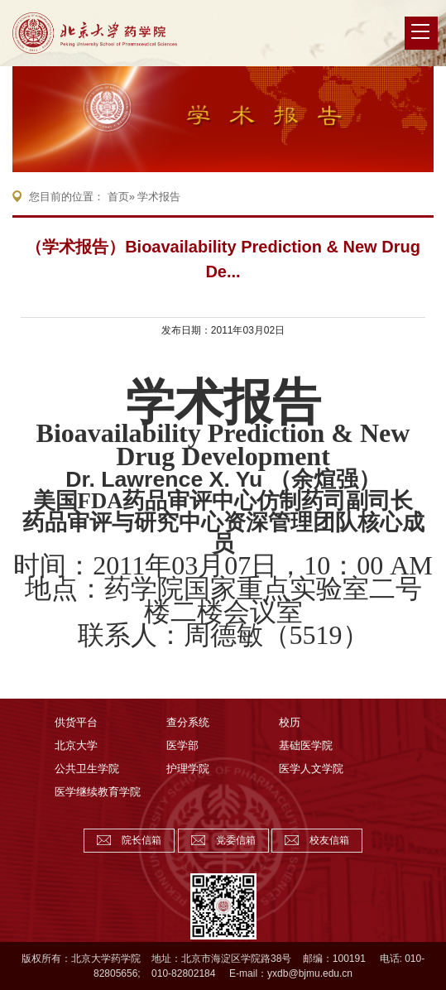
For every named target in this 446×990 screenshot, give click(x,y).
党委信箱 (236, 840)
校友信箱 (329, 840)
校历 (289, 722)
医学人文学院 (311, 768)
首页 (118, 196)
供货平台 (76, 722)
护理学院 (187, 768)
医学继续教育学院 (98, 792)
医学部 (182, 745)
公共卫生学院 (87, 768)
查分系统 (187, 722)
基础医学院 (306, 745)
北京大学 (76, 745)
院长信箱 (141, 840)
